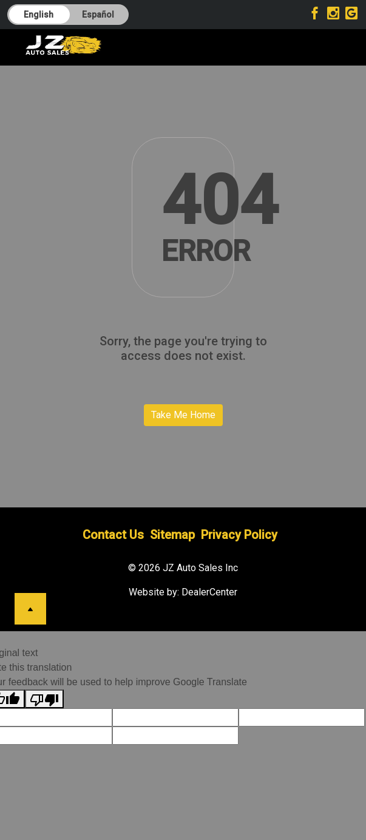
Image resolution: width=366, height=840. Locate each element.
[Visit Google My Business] (351, 14)
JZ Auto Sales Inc (200, 568)
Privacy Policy (239, 534)
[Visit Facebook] (316, 14)
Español (98, 14)
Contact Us (113, 534)
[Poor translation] (44, 698)
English (38, 14)
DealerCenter (209, 592)
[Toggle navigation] (327, 45)
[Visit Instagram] (334, 14)
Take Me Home (183, 415)
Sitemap (172, 534)
